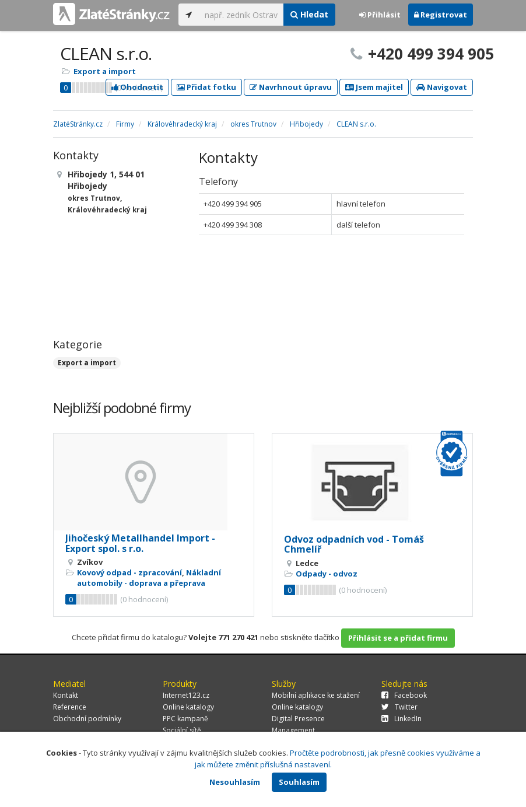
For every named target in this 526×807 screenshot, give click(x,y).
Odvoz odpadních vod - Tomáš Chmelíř (354, 544)
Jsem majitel (374, 87)
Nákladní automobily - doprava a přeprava (149, 577)
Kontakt (65, 695)
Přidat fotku (206, 87)
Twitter (399, 707)
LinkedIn (401, 719)
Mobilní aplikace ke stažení (316, 695)
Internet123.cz (186, 695)
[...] (241, 15)
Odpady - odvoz (326, 573)
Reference (69, 707)
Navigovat (441, 87)
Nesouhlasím (234, 782)
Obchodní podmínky (87, 719)
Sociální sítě (182, 730)
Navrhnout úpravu (291, 87)
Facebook (404, 695)
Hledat (309, 14)
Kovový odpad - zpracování (129, 572)
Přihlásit (380, 14)
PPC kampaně (185, 719)
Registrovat (440, 14)
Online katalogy (188, 707)
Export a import (104, 71)
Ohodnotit (137, 87)
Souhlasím (299, 782)
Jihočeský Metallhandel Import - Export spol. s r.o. (140, 543)
